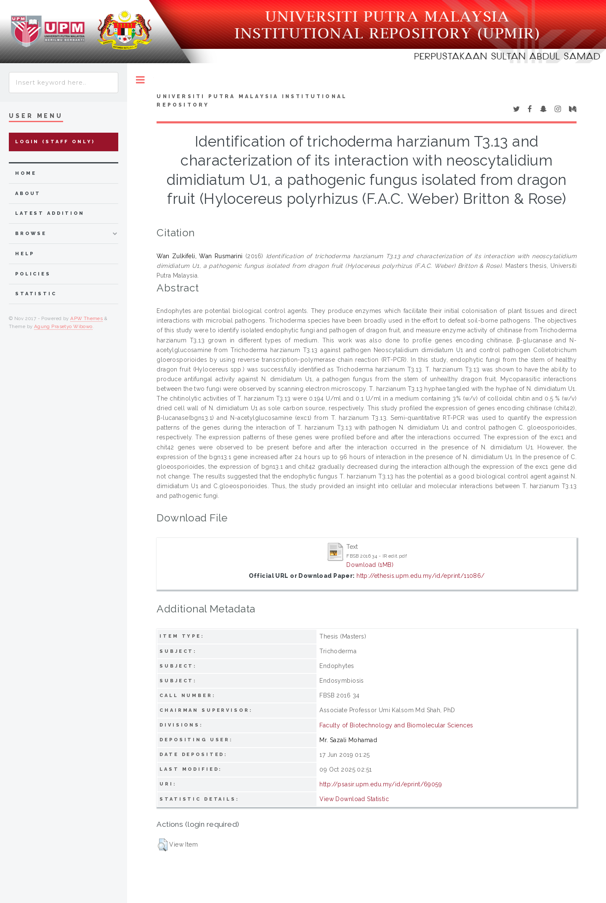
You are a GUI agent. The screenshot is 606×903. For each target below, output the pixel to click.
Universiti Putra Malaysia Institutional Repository (252, 101)
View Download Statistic (354, 799)
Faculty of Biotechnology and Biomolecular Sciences (396, 725)
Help (24, 253)
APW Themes (86, 318)
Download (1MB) (369, 564)
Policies (33, 274)
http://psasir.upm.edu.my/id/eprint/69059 (380, 784)
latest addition (50, 213)
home (25, 173)
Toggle (140, 79)
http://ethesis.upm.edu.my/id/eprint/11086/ (420, 575)
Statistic (36, 294)
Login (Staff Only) (55, 141)
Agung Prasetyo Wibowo (63, 326)
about (28, 193)
